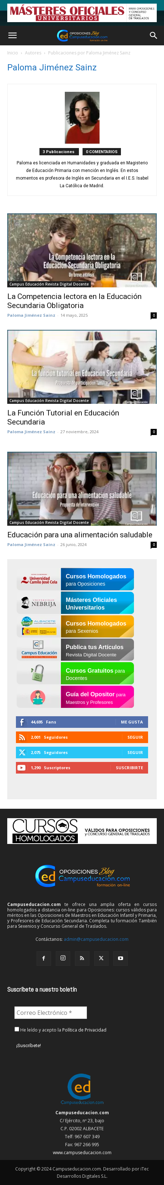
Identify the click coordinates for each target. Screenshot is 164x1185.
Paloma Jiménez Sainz (31, 315)
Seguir (135, 737)
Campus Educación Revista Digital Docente (49, 284)
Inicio (12, 53)
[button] (12, 35)
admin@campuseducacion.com (96, 939)
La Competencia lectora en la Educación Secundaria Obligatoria (74, 301)
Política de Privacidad (84, 1030)
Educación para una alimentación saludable (79, 534)
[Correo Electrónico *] (50, 1012)
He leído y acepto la (60, 1030)
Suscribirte (129, 767)
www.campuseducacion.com (82, 1152)
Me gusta (132, 722)
